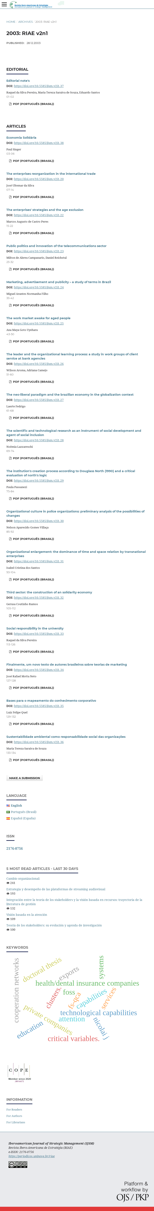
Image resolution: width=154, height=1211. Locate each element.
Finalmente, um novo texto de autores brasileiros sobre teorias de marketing (66, 664)
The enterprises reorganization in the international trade (51, 174)
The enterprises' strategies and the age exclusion (44, 210)
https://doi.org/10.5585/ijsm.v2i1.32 (39, 598)
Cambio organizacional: (23, 878)
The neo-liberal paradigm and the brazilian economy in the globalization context (70, 395)
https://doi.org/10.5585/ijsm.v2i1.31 (39, 561)
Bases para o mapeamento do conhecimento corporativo (51, 701)
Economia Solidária (21, 138)
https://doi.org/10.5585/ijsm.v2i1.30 (39, 521)
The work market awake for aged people (38, 318)
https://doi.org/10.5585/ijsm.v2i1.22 (39, 215)
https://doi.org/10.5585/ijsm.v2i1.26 (39, 364)
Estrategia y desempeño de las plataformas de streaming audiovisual (55, 889)
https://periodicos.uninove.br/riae (32, 1156)
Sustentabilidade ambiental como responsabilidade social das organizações (65, 737)
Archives (25, 21)
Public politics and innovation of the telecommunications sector (56, 246)
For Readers (14, 1109)
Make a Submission (24, 778)
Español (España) (23, 818)
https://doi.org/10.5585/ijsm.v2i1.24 (39, 287)
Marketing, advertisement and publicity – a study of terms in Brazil (58, 282)
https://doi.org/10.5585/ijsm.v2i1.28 (39, 440)
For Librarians (15, 1122)
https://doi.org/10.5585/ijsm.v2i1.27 (39, 400)
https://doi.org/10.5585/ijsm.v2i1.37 (39, 86)
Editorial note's (18, 81)
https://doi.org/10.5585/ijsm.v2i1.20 (39, 179)
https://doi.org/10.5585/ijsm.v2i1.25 (39, 323)
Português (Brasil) (23, 812)
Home (11, 21)
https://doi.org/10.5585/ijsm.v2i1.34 (39, 670)
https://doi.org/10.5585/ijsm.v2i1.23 (39, 251)
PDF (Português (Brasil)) (33, 104)
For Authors (14, 1116)
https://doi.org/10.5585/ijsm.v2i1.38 (39, 143)
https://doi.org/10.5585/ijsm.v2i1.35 (39, 706)
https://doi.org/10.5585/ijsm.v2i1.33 (39, 634)
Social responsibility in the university (34, 628)
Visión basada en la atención (26, 915)
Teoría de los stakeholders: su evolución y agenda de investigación (54, 925)
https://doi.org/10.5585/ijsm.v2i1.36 (39, 742)
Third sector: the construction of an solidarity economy (49, 592)
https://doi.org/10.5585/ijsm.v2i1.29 (39, 480)
